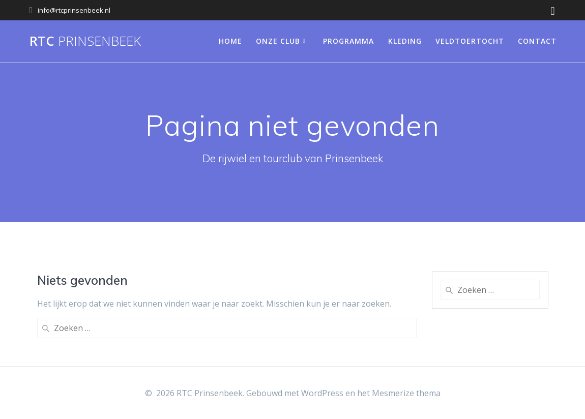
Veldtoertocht (469, 41)
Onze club (278, 41)
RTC (85, 41)
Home (230, 41)
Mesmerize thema (406, 393)
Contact (537, 41)
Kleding (405, 41)
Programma (348, 41)
